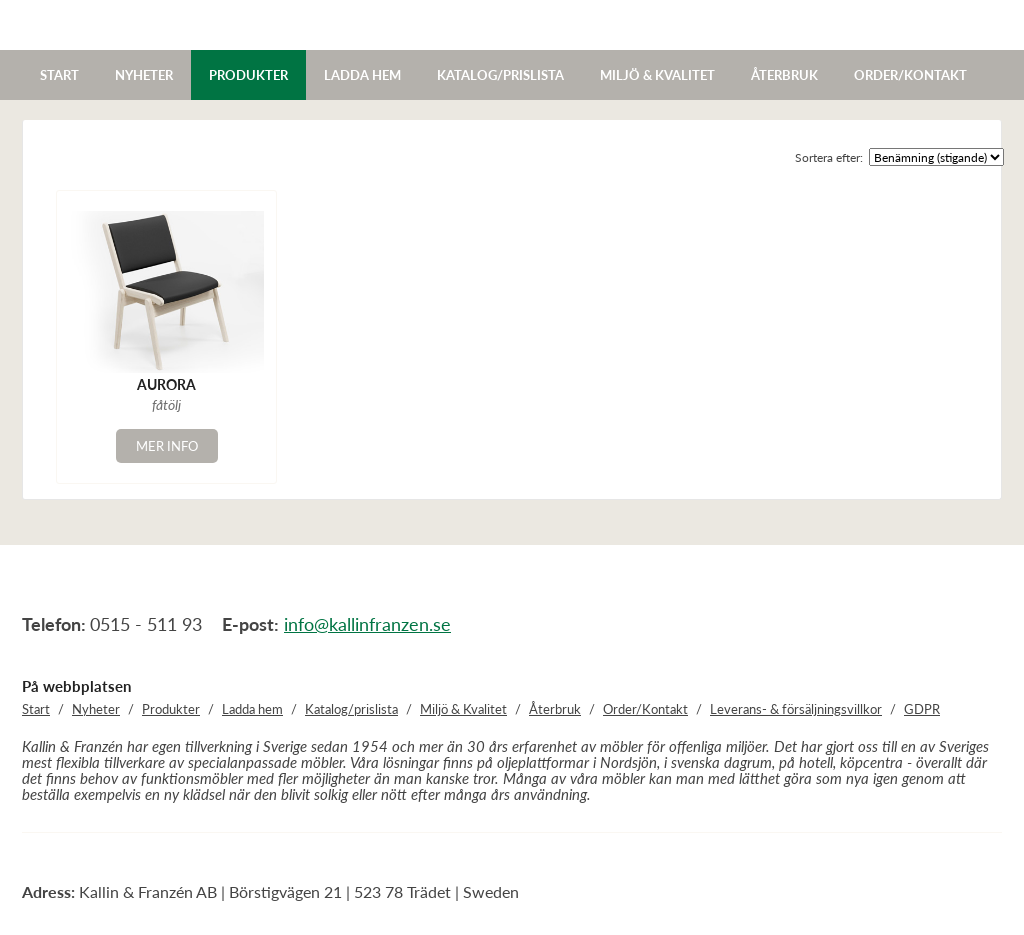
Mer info (167, 446)
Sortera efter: (829, 157)
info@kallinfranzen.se (367, 624)
